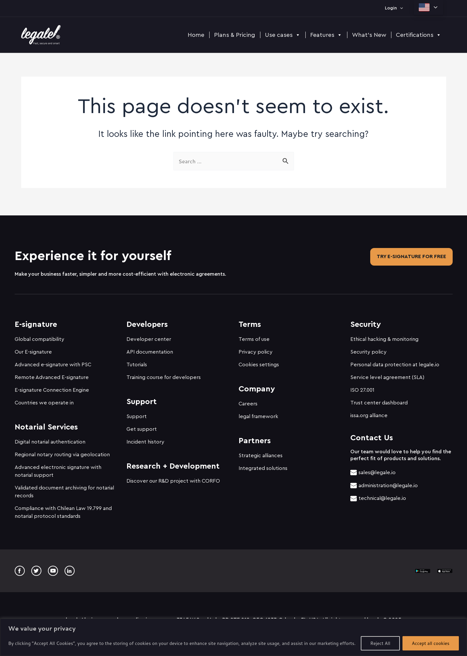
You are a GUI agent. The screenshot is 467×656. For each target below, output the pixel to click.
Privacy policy (255, 349)
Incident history (145, 439)
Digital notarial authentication (50, 439)
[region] (233, 637)
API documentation (149, 349)
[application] (400, 8)
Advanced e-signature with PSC (53, 361)
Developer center (148, 336)
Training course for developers (163, 374)
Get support (141, 426)
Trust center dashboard (379, 399)
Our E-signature (33, 349)
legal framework (258, 413)
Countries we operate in (44, 399)
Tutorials (136, 361)
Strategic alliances (261, 452)
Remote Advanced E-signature (52, 374)
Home (196, 35)
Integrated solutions (263, 465)
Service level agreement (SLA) (387, 374)
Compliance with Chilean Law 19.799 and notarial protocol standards (63, 509)
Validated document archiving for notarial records (64, 488)
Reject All (380, 643)
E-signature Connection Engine (52, 387)
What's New (369, 35)
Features (326, 34)
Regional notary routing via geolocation (62, 451)
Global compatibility (39, 336)
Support (136, 413)
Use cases (282, 34)
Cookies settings (259, 361)
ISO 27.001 (362, 387)
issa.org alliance (368, 412)
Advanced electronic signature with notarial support (58, 468)
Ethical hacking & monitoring (384, 336)
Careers (248, 400)
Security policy (368, 349)
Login (394, 8)
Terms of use (254, 336)
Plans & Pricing (234, 35)
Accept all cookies (431, 643)
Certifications (418, 34)
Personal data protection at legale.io (394, 361)
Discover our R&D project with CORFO (173, 478)
